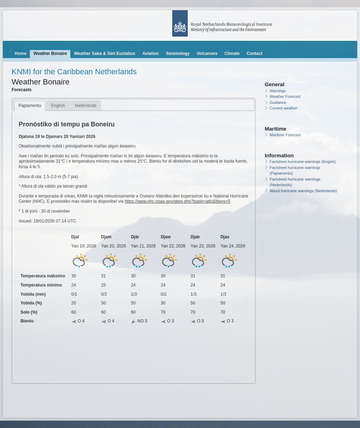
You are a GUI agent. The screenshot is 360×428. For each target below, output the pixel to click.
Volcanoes (207, 53)
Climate (231, 53)
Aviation (150, 53)
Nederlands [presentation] (85, 105)
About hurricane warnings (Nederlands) (303, 191)
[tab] (30, 106)
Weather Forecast (285, 96)
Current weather (283, 108)
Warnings (278, 91)
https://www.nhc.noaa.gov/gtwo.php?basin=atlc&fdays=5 (177, 201)
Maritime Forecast (285, 135)
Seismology (177, 53)
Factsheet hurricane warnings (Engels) (303, 161)
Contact (255, 53)
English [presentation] (58, 105)
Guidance (278, 102)
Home (20, 53)
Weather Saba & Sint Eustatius (104, 53)
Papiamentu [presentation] (30, 105)
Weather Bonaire (50, 53)
